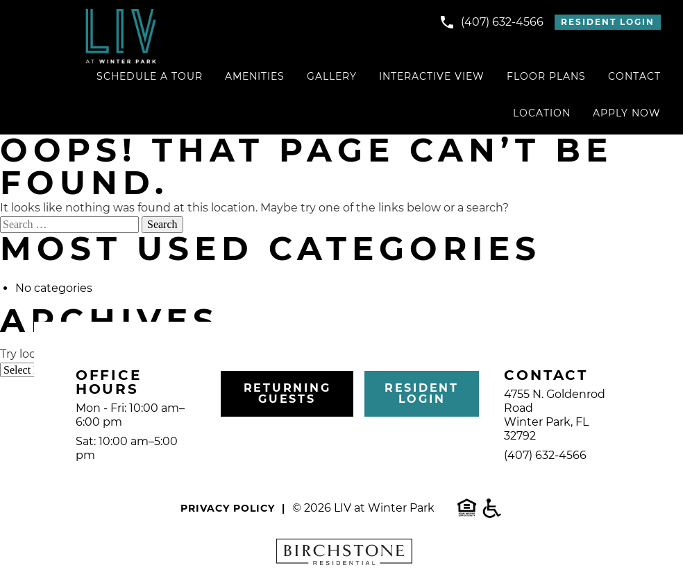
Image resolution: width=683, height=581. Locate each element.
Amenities (255, 76)
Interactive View (431, 76)
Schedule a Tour (149, 76)
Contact (634, 76)
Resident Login (608, 22)
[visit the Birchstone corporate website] (341, 553)
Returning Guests (287, 393)
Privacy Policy (227, 508)
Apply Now (627, 113)
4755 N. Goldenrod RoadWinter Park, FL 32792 (554, 415)
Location (542, 113)
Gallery (332, 76)
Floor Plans (546, 76)
